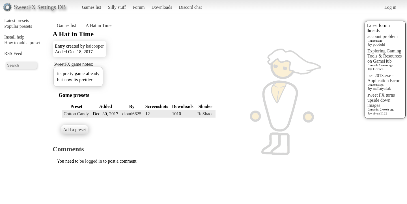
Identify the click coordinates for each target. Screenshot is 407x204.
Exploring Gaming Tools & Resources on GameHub (384, 55)
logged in (93, 161)
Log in (390, 7)
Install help (14, 37)
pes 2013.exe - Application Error (383, 78)
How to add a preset (22, 42)
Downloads (161, 7)
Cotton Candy (76, 113)
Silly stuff (117, 7)
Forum (139, 7)
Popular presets (18, 26)
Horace (378, 69)
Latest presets (16, 20)
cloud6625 (131, 113)
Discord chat (190, 7)
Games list (91, 7)
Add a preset (74, 129)
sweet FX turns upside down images (381, 100)
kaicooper (95, 46)
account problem (382, 36)
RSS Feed (13, 53)
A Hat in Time (98, 25)
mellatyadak (382, 88)
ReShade (205, 113)
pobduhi (379, 44)
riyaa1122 (380, 113)
